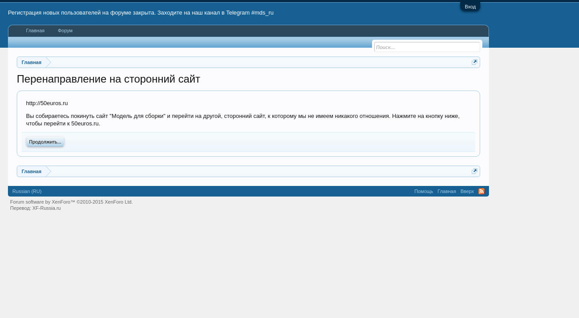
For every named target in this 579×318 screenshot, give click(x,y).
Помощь (423, 191)
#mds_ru (263, 12)
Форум (65, 30)
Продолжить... (45, 142)
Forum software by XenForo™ (71, 201)
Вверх (467, 191)
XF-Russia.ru (47, 208)
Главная (35, 30)
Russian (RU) (26, 191)
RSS (481, 191)
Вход (470, 6)
